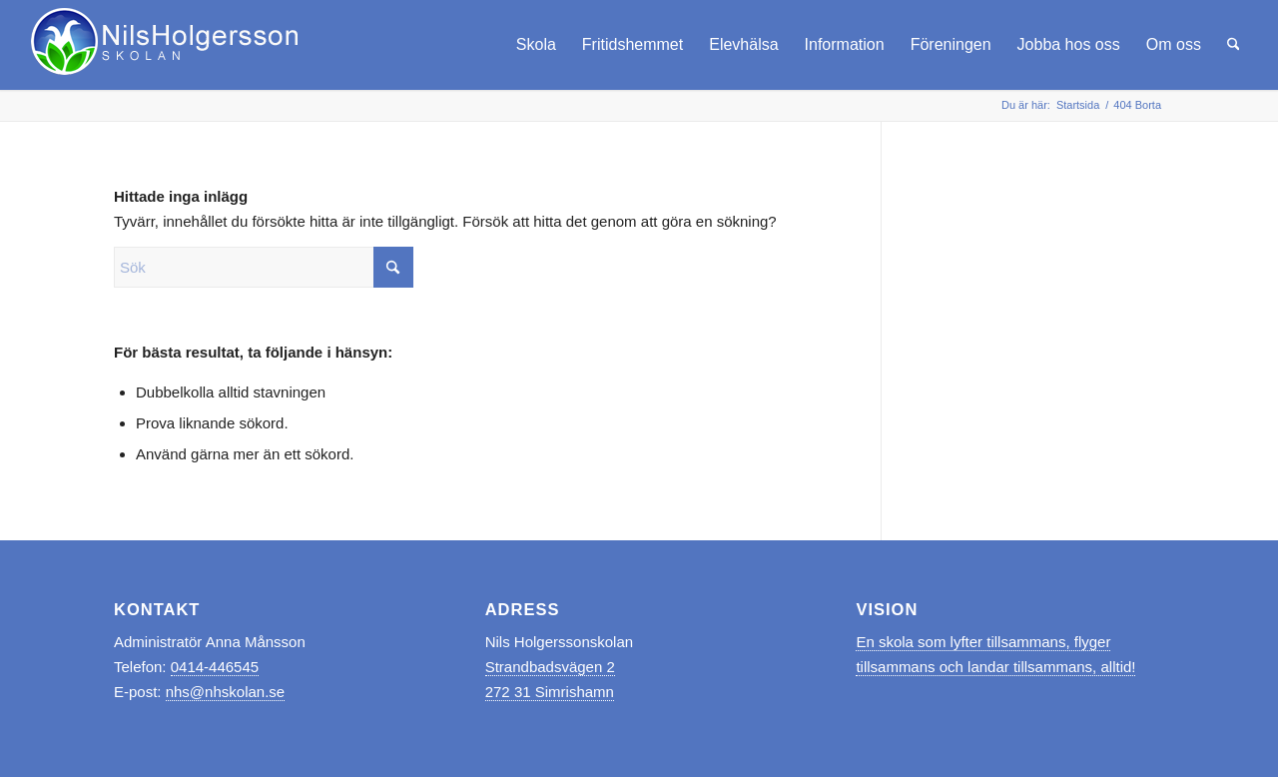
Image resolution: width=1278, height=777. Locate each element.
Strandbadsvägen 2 (550, 666)
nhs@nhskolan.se (225, 691)
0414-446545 (215, 666)
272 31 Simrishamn (549, 691)
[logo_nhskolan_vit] (166, 45)
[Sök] (1233, 45)
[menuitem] (536, 45)
